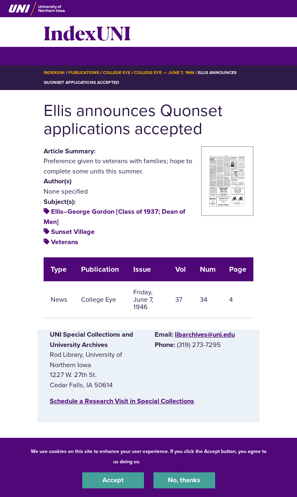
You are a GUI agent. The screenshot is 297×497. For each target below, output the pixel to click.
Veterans (64, 242)
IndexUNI (87, 32)
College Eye (116, 72)
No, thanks (184, 480)
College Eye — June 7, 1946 (164, 72)
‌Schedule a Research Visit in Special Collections (122, 401)
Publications (83, 72)
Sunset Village (73, 232)
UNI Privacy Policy (163, 462)
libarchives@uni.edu (205, 335)
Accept (113, 480)
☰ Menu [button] (58, 55)
